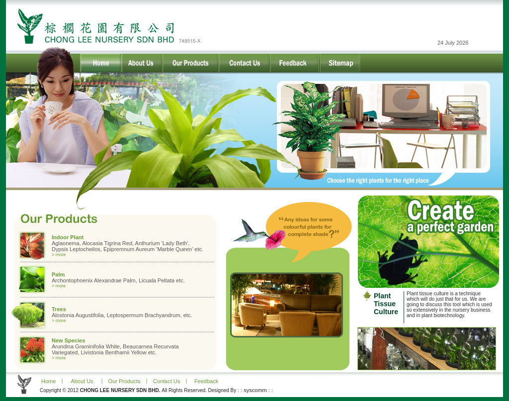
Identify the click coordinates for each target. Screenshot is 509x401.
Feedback (206, 381)
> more (59, 254)
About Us (82, 381)
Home (48, 381)
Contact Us (166, 381)
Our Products (124, 381)
